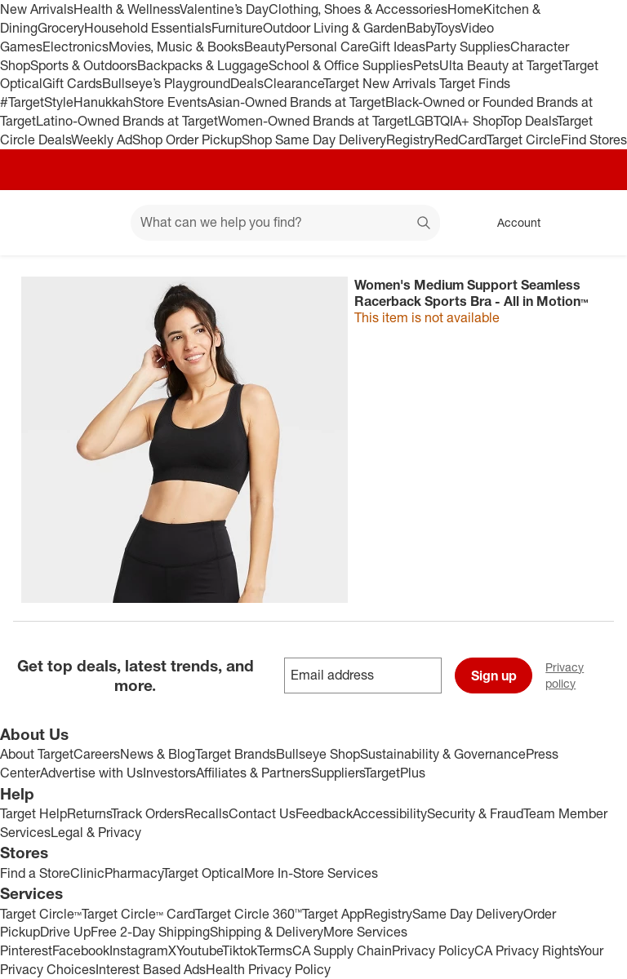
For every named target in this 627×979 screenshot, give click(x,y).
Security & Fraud (475, 813)
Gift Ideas (397, 46)
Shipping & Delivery (266, 932)
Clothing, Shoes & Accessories (358, 9)
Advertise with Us (91, 772)
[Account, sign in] (511, 223)
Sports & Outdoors (83, 65)
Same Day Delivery (467, 914)
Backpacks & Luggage (203, 65)
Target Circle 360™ (248, 914)
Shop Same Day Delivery (314, 139)
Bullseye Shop (318, 754)
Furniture (237, 28)
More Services (365, 932)
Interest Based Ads (151, 969)
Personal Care (327, 46)
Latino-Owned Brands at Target (127, 121)
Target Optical (203, 873)
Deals (247, 83)
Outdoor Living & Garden (335, 28)
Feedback (324, 813)
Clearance (293, 83)
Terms (274, 950)
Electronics (75, 46)
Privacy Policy (433, 950)
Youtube (199, 950)
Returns (89, 813)
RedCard (460, 139)
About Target (36, 754)
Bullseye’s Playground (166, 83)
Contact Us (262, 813)
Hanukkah (103, 102)
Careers (96, 754)
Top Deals (529, 121)
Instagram (138, 950)
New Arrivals (36, 9)
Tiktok (239, 950)
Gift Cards (72, 83)
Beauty (265, 46)
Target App (333, 914)
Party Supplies (467, 46)
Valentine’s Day (224, 9)
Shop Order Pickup (187, 139)
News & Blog (157, 754)
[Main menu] (93, 223)
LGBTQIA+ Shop (454, 121)
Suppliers (337, 772)
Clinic (87, 873)
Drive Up (65, 932)
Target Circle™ (41, 914)
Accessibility (390, 813)
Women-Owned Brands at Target (313, 121)
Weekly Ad (101, 139)
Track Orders (148, 813)
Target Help (33, 813)
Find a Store (35, 873)
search (424, 223)
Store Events (170, 102)
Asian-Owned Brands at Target (296, 102)
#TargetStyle (36, 102)
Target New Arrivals (381, 83)
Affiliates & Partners (253, 772)
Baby (421, 28)
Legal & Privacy (96, 832)
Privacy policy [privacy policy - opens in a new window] (586, 675)
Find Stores (594, 139)
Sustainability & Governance (443, 754)
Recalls (207, 813)
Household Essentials (147, 28)
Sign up (494, 675)
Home (465, 9)
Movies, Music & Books (176, 46)
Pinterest (26, 950)
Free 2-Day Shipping (150, 932)
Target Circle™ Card (138, 914)
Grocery (61, 28)
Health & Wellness (126, 9)
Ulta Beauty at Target (501, 65)
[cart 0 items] (593, 223)
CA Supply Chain (342, 950)
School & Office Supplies (341, 65)
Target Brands (235, 754)
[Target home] (36, 222)
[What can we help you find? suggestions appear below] (285, 223)
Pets (426, 65)
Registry (410, 139)
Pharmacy (133, 873)
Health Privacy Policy (268, 969)
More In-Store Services (311, 873)
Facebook (80, 950)
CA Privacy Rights (526, 950)
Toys (447, 28)
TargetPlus (394, 772)
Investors (169, 772)
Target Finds (474, 83)
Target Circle (524, 139)
